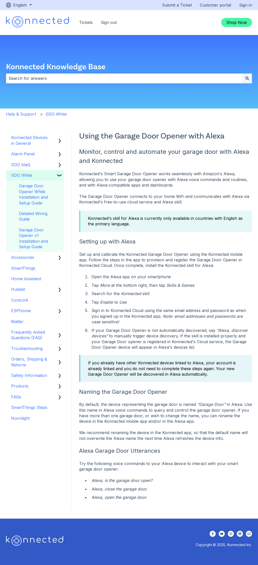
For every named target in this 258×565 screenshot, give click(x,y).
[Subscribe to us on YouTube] (222, 534)
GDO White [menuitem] (21, 175)
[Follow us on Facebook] (213, 534)
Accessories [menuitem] (22, 257)
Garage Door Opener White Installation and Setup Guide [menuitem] (33, 194)
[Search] (247, 78)
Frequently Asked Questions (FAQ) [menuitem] (28, 335)
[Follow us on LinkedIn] (240, 534)
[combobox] (124, 78)
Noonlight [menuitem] (20, 418)
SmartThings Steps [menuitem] (29, 407)
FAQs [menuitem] (16, 396)
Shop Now (236, 22)
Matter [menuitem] (17, 321)
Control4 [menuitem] (19, 300)
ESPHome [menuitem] (21, 310)
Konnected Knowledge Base (56, 66)
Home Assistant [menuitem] (26, 278)
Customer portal (215, 5)
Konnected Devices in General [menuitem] (29, 140)
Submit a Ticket (177, 5)
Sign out (109, 22)
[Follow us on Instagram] (231, 534)
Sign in (245, 5)
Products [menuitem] (19, 386)
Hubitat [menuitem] (18, 289)
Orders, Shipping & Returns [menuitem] (29, 362)
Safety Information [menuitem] (29, 375)
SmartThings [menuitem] (23, 268)
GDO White (56, 114)
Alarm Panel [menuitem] (23, 153)
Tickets (86, 22)
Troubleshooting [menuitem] (27, 348)
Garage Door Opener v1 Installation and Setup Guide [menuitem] (33, 238)
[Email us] (249, 534)
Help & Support (21, 114)
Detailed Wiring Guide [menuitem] (33, 216)
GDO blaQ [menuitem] (20, 164)
